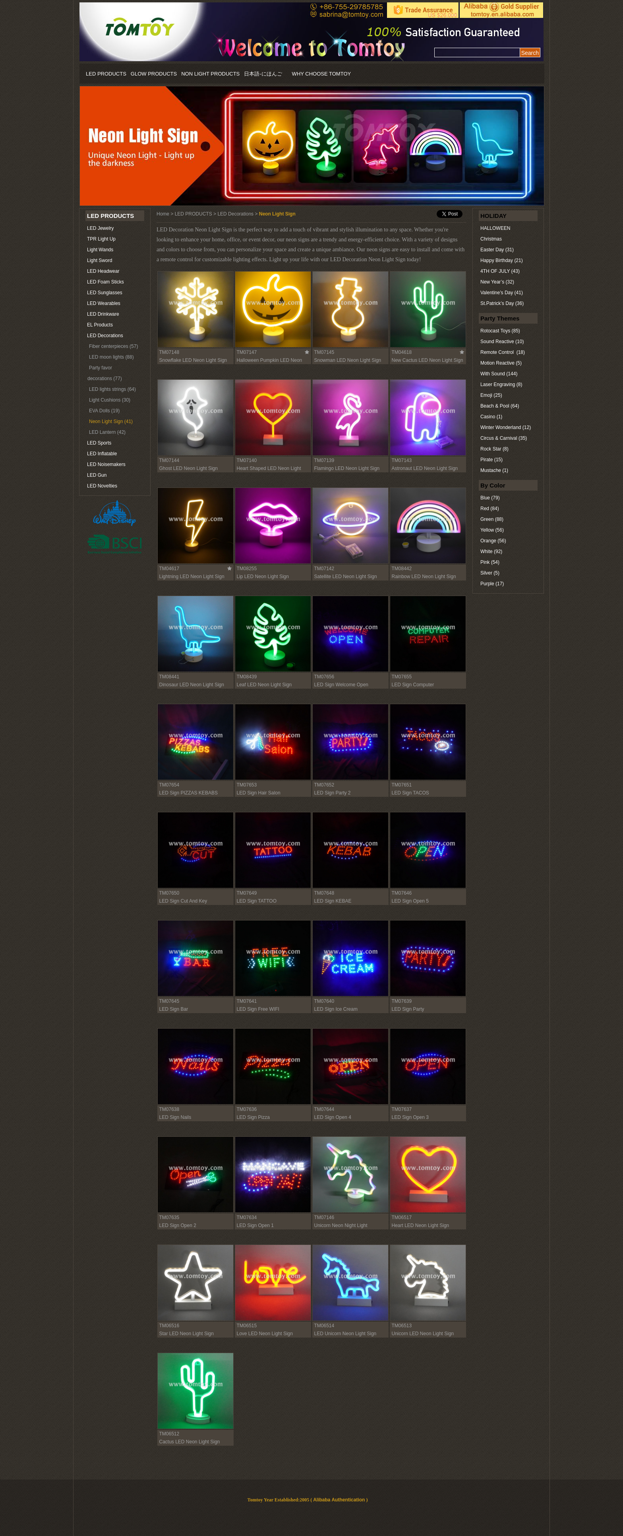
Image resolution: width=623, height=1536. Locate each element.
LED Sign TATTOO (257, 901)
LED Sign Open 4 (332, 1117)
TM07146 (324, 1217)
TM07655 (402, 677)
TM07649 (247, 893)
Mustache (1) (494, 470)
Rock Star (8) (494, 449)
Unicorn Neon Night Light (341, 1225)
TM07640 (324, 1001)
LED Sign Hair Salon (259, 793)
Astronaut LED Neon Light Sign (425, 468)
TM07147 (247, 352)
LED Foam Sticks (105, 282)
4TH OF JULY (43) (500, 271)
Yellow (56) (492, 530)
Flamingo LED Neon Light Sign (347, 468)
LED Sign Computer (413, 684)
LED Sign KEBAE (333, 901)
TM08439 (247, 677)
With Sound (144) (498, 374)
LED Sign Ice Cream (336, 1009)
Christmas (491, 239)
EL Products (100, 325)
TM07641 (247, 1001)
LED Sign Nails (175, 1117)
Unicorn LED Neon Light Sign (423, 1333)
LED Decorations (105, 335)
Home (163, 214)
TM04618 (402, 352)
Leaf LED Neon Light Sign (264, 684)
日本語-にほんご (263, 74)
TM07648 (324, 893)
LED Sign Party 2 (332, 793)
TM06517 (402, 1217)
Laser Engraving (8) (501, 384)
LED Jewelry (100, 228)
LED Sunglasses (104, 292)
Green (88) (491, 519)
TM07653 (247, 785)
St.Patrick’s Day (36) (502, 303)
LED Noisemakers (106, 464)
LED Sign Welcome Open (341, 684)
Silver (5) (489, 573)
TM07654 (169, 785)
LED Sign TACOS (410, 793)
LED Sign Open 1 (255, 1225)
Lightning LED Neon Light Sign (191, 576)
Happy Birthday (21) (501, 260)
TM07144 (169, 460)
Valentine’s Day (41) (501, 292)
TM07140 (247, 460)
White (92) (491, 551)
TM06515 (247, 1325)
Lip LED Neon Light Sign (263, 576)
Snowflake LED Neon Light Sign (193, 360)
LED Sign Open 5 (410, 901)
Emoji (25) (491, 395)
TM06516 (169, 1325)
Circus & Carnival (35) (503, 438)
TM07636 (247, 1109)
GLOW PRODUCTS (154, 74)
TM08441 (169, 677)
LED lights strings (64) (112, 389)
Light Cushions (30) (109, 400)
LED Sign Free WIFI (258, 1009)
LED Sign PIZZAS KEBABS (188, 793)
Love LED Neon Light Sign (265, 1333)
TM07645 (169, 1001)
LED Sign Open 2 (177, 1225)
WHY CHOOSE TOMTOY (321, 74)
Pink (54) (489, 562)
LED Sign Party (408, 1009)
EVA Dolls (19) (104, 411)
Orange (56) (493, 541)
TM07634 (247, 1217)
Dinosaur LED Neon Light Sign (191, 684)
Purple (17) (492, 583)
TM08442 (402, 568)
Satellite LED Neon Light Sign (345, 576)
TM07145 (324, 352)
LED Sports (99, 443)
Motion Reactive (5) (501, 363)
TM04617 (169, 568)
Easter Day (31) (497, 249)
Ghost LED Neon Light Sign (188, 468)
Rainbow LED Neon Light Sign (424, 576)
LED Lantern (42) (107, 432)
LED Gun (96, 475)
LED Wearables (103, 303)
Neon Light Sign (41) (111, 421)
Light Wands (100, 249)
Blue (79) (490, 498)
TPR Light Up (101, 239)
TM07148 (169, 352)
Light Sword (99, 260)
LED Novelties (102, 486)
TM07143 (402, 460)
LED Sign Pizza (253, 1117)
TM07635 (169, 1217)
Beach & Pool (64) (499, 406)
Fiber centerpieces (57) (113, 346)
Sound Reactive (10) (502, 341)
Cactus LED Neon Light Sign (189, 1442)
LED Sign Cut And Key (183, 901)
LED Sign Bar (173, 1009)
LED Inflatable (102, 453)
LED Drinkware (103, 314)
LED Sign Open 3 (410, 1117)
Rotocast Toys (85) (500, 331)
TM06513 (402, 1325)
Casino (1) (491, 416)
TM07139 (324, 460)
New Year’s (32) (497, 282)
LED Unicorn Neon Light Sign (345, 1333)
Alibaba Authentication (339, 1500)
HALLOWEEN (495, 228)
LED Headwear (103, 271)
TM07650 (169, 893)
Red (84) (489, 508)
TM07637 (402, 1109)
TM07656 (324, 677)
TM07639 (402, 1001)
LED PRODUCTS (106, 74)
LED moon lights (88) (111, 357)
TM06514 (324, 1325)
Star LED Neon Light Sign (186, 1333)
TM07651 (402, 785)
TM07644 (324, 1109)
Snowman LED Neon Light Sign (347, 360)
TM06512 (169, 1434)
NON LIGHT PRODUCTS (210, 74)
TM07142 (324, 568)
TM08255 (247, 568)
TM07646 (402, 893)
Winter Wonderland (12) (505, 427)
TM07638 (169, 1109)
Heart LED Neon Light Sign (420, 1225)
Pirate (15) (491, 459)
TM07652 (324, 785)
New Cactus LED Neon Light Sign (427, 360)
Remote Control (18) (502, 352)
